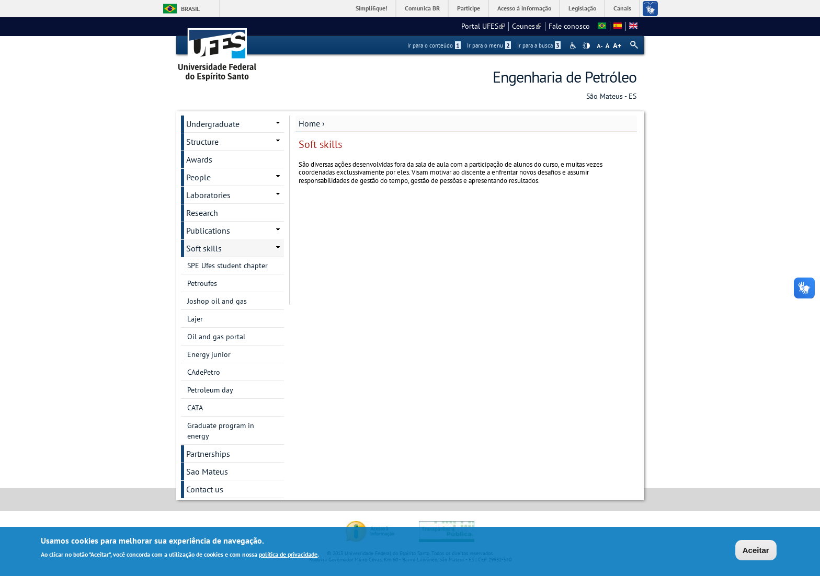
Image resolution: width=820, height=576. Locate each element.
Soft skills (204, 248)
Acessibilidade (574, 45)
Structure (202, 141)
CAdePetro (203, 372)
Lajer (195, 319)
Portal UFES (483, 26)
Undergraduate (213, 124)
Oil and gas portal (216, 336)
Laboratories (208, 195)
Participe (468, 8)
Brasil (190, 9)
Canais (622, 8)
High (586, 46)
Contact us (204, 489)
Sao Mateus (207, 471)
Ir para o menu (489, 45)
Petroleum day (210, 390)
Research (202, 213)
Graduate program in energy (220, 431)
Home (309, 123)
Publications (208, 230)
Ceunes (526, 26)
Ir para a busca (539, 45)
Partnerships (208, 453)
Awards (199, 159)
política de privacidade (288, 555)
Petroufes (202, 283)
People (198, 177)
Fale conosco (569, 26)
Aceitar (756, 551)
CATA (195, 407)
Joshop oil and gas (217, 301)
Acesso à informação (524, 8)
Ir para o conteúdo (434, 45)
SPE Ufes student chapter (227, 265)
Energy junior (209, 354)
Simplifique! (372, 8)
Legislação (582, 8)
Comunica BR (422, 8)
